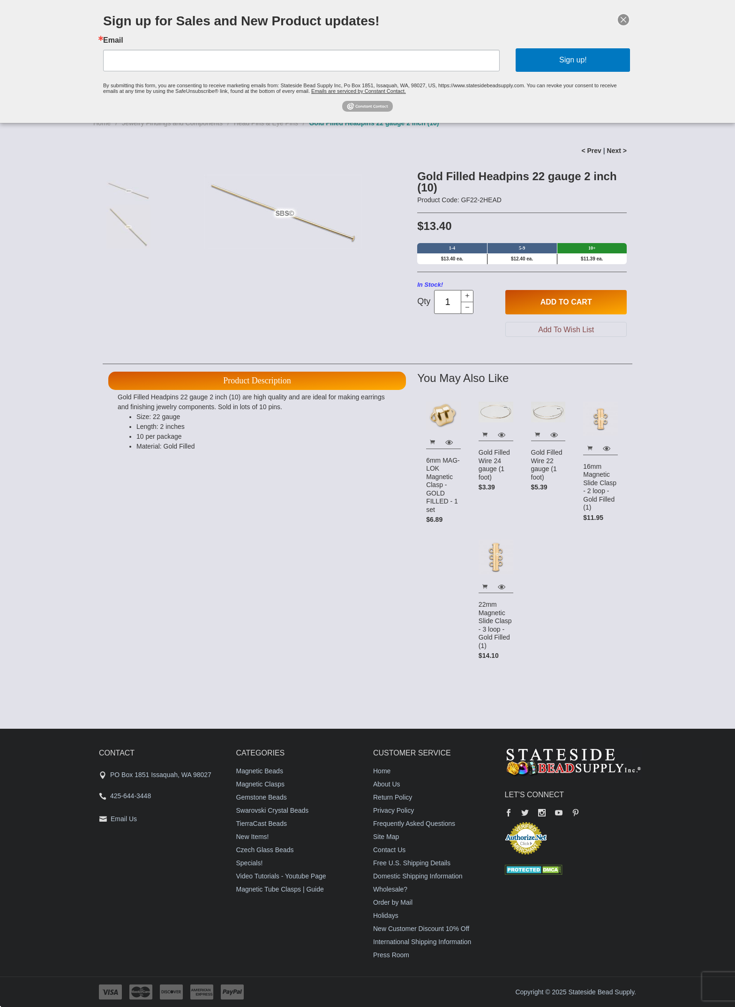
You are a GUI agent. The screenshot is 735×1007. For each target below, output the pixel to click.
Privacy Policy (393, 810)
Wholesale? (390, 889)
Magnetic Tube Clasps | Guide (280, 889)
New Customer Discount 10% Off (421, 928)
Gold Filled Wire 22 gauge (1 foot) (546, 465)
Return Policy (392, 797)
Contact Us (389, 850)
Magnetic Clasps (260, 784)
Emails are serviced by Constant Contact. (358, 91)
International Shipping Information (422, 942)
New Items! (252, 836)
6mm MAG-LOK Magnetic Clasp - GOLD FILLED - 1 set (443, 485)
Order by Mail (392, 902)
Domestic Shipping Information (418, 876)
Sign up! (573, 60)
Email (113, 40)
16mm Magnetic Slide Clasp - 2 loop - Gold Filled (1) (599, 487)
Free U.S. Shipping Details (411, 863)
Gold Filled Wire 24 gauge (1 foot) (494, 465)
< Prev (591, 150)
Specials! (249, 863)
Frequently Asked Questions (414, 823)
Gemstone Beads (261, 797)
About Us (386, 784)
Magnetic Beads (259, 771)
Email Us (124, 819)
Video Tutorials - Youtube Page (281, 876)
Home (381, 771)
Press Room (391, 955)
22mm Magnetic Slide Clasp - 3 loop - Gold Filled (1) (495, 625)
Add (566, 302)
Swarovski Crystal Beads (272, 810)
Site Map (386, 836)
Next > (617, 150)
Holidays (385, 915)
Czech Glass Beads (265, 850)
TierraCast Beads (261, 823)
